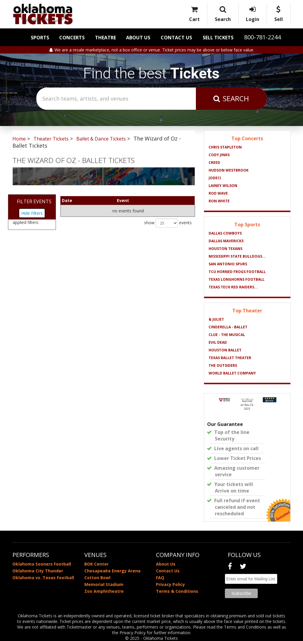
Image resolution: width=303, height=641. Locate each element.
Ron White (219, 201)
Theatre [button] (105, 37)
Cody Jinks (219, 154)
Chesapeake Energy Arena (112, 571)
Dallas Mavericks (226, 240)
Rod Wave (218, 193)
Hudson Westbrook (229, 170)
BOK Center (96, 564)
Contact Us (176, 37)
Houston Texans (225, 248)
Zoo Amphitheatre (104, 591)
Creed (214, 162)
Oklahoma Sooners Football (41, 564)
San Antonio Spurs (228, 264)
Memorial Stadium (103, 584)
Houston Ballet (225, 350)
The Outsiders (223, 365)
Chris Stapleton (225, 147)
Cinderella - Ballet (228, 327)
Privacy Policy (170, 584)
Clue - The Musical (227, 334)
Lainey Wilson (223, 185)
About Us (138, 37)
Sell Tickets (218, 37)
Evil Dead (218, 342)
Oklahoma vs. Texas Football (43, 577)
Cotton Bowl (97, 577)
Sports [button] (40, 37)
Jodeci (215, 177)
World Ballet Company (232, 373)
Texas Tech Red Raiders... (233, 287)
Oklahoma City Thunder (37, 571)
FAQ (160, 577)
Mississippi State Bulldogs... (237, 256)
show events (168, 223)
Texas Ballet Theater (230, 357)
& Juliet (216, 319)
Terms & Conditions (177, 591)
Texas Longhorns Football (237, 279)
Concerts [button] (72, 37)
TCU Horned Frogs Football (237, 271)
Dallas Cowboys (225, 233)
